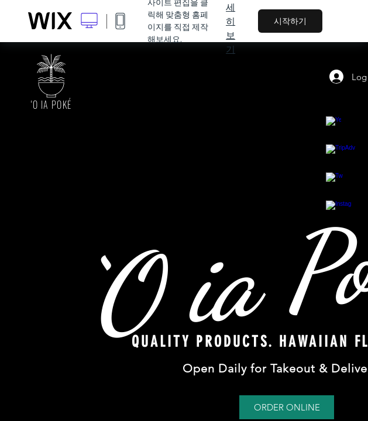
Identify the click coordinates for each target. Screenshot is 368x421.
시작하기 (290, 21)
